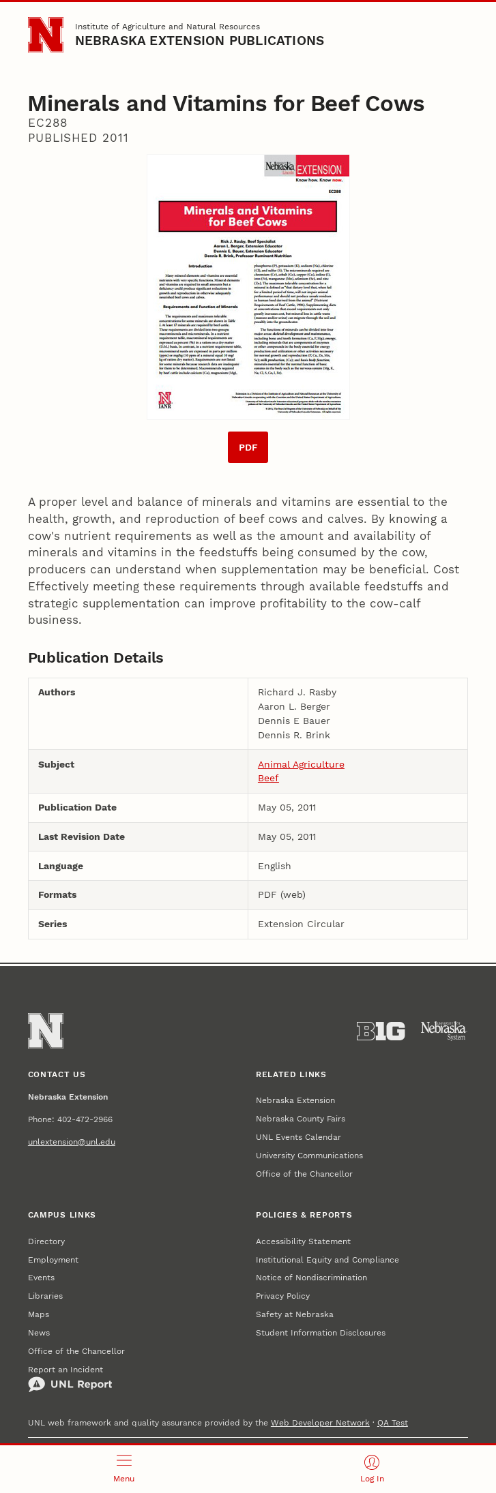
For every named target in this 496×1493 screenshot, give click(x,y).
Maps (38, 1314)
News (39, 1332)
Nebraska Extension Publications (200, 40)
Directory (46, 1241)
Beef (268, 777)
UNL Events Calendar (298, 1137)
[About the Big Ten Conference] (381, 1031)
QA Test (392, 1422)
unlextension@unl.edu (71, 1141)
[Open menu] (124, 1469)
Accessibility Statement (303, 1241)
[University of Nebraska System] (444, 1031)
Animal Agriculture (301, 764)
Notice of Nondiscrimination (311, 1277)
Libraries (45, 1296)
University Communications (309, 1155)
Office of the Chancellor (304, 1173)
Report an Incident (70, 1378)
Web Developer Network (320, 1422)
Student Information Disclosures (320, 1332)
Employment (53, 1259)
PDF (248, 447)
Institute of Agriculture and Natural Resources (167, 26)
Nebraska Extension (295, 1100)
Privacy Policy (283, 1296)
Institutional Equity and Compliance (327, 1259)
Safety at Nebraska (295, 1314)
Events (41, 1277)
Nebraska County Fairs (300, 1118)
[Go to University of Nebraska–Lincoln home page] (45, 34)
